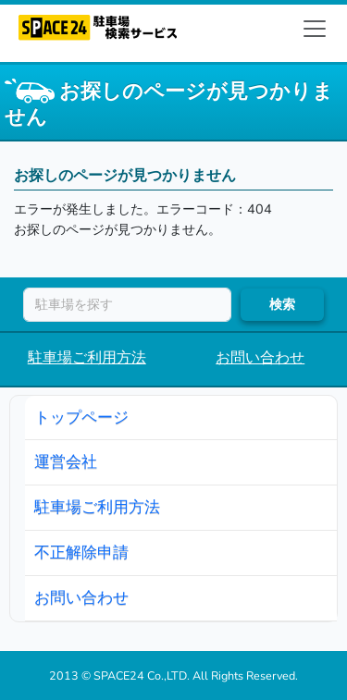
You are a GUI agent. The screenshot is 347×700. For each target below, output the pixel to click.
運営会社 (65, 461)
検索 (282, 304)
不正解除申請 (81, 552)
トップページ (81, 417)
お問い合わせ (260, 358)
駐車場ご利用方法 (87, 358)
